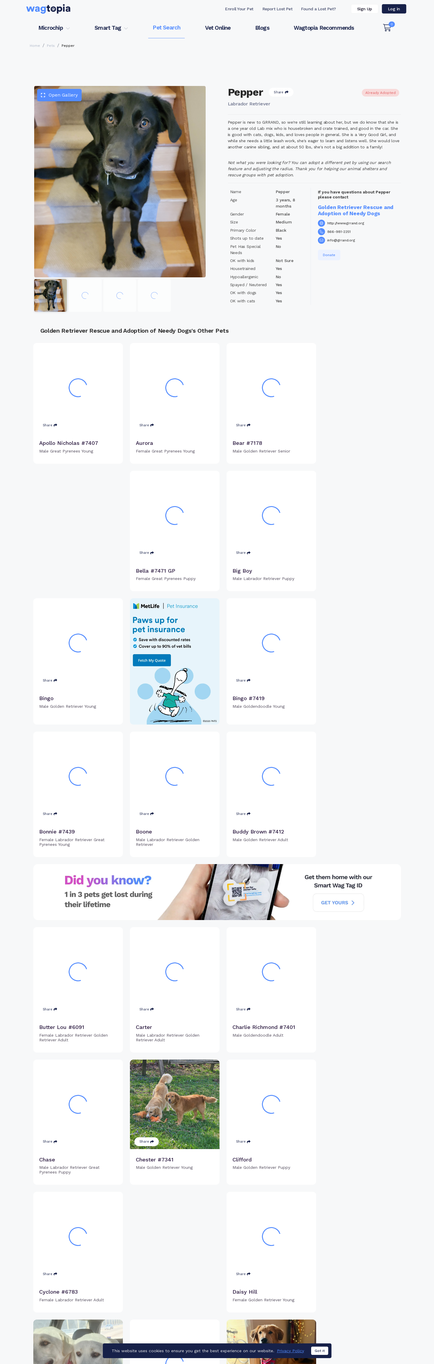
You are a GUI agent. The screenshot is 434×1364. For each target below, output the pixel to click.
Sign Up (364, 8)
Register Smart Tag (263, 1295)
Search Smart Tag (261, 1305)
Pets (51, 46)
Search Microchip (174, 1305)
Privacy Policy (290, 1350)
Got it (320, 1351)
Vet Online (218, 27)
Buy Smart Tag (257, 1286)
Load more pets (217, 1211)
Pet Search (166, 27)
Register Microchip (176, 1295)
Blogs (262, 27)
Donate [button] (329, 255)
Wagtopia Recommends (324, 27)
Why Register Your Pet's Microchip (192, 1286)
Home (35, 46)
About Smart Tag (260, 1314)
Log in (394, 8)
